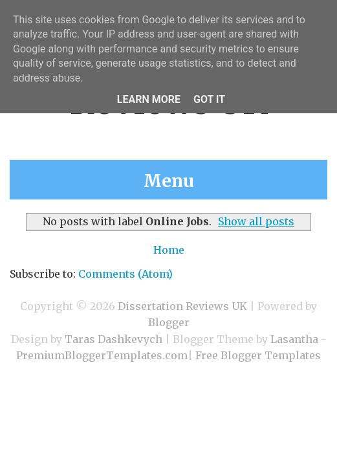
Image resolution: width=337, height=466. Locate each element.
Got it (209, 99)
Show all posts (256, 221)
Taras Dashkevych (113, 339)
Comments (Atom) (125, 273)
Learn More (148, 99)
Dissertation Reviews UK (182, 306)
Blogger (169, 322)
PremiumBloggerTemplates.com (102, 355)
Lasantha (294, 339)
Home (168, 249)
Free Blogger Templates (258, 355)
